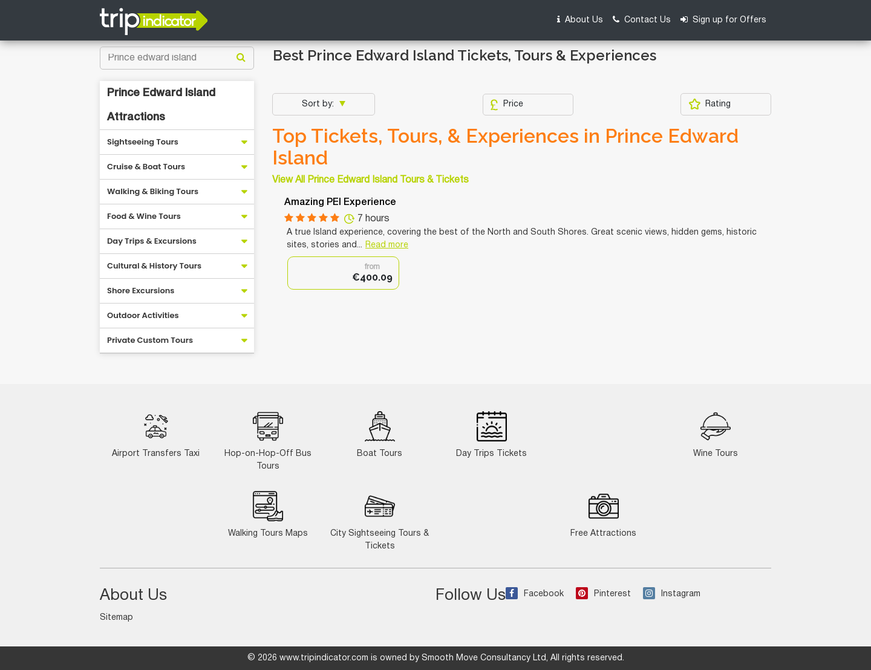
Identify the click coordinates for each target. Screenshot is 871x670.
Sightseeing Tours (142, 142)
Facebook (535, 594)
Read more (386, 245)
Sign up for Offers (723, 19)
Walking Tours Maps (268, 514)
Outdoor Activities (143, 315)
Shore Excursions (140, 290)
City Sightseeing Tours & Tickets (379, 520)
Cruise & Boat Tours (146, 166)
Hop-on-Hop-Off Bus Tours (268, 440)
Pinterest (603, 594)
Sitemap (116, 618)
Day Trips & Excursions (152, 241)
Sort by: (319, 104)
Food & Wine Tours (144, 216)
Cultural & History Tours (154, 266)
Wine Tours (715, 434)
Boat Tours (379, 434)
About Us (580, 19)
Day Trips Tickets (491, 434)
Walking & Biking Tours (152, 191)
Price (506, 104)
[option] (343, 273)
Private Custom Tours (150, 340)
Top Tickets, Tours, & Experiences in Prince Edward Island (505, 147)
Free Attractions (603, 514)
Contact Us (642, 19)
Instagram (671, 594)
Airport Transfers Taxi (156, 434)
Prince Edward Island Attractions (161, 105)
